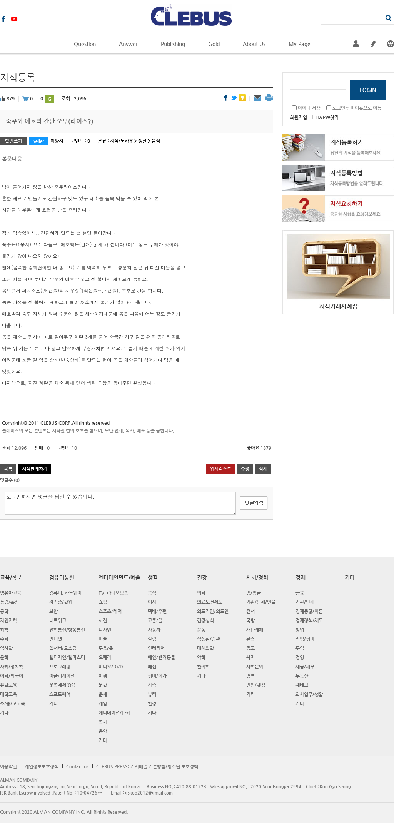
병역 (250, 675)
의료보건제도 (209, 602)
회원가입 (298, 117)
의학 (201, 592)
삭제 (263, 468)
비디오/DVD (110, 666)
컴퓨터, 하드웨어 (65, 592)
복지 (250, 657)
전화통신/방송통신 (67, 629)
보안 (53, 611)
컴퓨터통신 (61, 577)
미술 (102, 639)
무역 (300, 648)
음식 (156, 140)
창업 (300, 629)
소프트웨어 (59, 694)
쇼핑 (102, 602)
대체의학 (205, 648)
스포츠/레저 (110, 611)
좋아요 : (255, 448)
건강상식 (205, 620)
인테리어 (156, 648)
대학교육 (8, 694)
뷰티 (152, 694)
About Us (254, 44)
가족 (152, 685)
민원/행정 (255, 685)
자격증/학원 (60, 602)
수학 (4, 639)
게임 (102, 703)
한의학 (203, 666)
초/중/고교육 (12, 703)
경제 (301, 577)
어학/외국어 (11, 675)
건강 (202, 577)
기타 (4, 712)
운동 (201, 629)
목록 (8, 468)
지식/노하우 (121, 140)
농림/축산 (9, 602)
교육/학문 (11, 577)
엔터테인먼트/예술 (119, 577)
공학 (4, 611)
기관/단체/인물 (260, 602)
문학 (4, 657)
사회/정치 (257, 577)
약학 (201, 657)
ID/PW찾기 (327, 117)
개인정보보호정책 (41, 766)
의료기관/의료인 (213, 611)
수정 (245, 468)
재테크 (302, 685)
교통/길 (155, 620)
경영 (300, 657)
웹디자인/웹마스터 (67, 657)
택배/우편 (157, 611)
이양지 (56, 140)
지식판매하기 (34, 468)
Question (85, 44)
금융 (300, 592)
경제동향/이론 (309, 611)
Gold (214, 44)
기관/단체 (305, 602)
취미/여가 (157, 675)
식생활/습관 (208, 639)
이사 (152, 602)
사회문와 (254, 666)
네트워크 (57, 620)
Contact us (77, 766)
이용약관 (8, 766)
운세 (102, 694)
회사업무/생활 (309, 694)
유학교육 (8, 685)
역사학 (6, 648)
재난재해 (254, 629)
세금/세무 (305, 666)
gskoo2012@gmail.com (149, 792)
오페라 (104, 657)
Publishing (173, 44)
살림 (152, 639)
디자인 (104, 629)
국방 (250, 620)
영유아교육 (10, 592)
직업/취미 (305, 639)
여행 (102, 675)
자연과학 (8, 620)
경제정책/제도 (309, 620)
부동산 (302, 675)
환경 (152, 703)
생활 (142, 140)
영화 (102, 722)
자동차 (154, 629)
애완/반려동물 (161, 657)
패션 (152, 666)
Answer (128, 44)
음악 (102, 731)
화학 (4, 629)
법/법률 (253, 592)
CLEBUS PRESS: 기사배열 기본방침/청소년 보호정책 (147, 766)
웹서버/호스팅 (63, 648)
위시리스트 (220, 468)
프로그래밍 (59, 666)
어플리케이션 (62, 675)
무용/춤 (105, 648)
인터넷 (55, 639)
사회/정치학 (11, 666)
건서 (250, 611)
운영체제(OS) (62, 685)
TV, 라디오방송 (113, 592)
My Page (300, 44)
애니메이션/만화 (114, 712)
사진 (102, 620)
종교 (250, 648)
